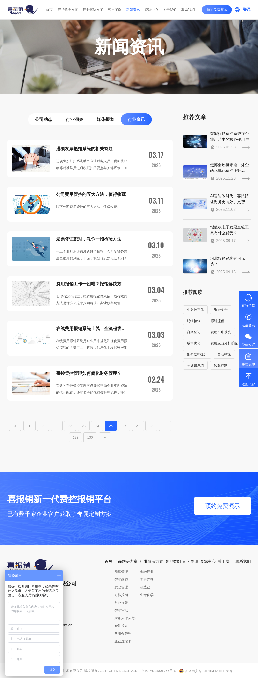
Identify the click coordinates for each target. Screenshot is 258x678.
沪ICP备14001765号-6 (159, 671)
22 (70, 426)
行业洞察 (74, 119)
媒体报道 (105, 119)
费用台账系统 (221, 332)
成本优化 (193, 343)
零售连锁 (147, 579)
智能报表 (121, 626)
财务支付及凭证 (126, 618)
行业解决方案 (93, 10)
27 (138, 426)
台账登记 (193, 332)
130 (90, 437)
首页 (49, 10)
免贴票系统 (195, 365)
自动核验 (224, 354)
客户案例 (114, 10)
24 (97, 426)
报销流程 (217, 321)
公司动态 (43, 119)
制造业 (145, 587)
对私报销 (121, 595)
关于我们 (170, 10)
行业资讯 (136, 119)
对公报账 (121, 602)
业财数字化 (195, 310)
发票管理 (121, 587)
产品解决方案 (68, 10)
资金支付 (221, 310)
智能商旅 (121, 579)
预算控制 (221, 365)
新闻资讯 (133, 10)
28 (152, 426)
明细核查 (193, 321)
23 (84, 426)
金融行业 (147, 572)
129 (75, 437)
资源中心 (151, 10)
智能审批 (121, 610)
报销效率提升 (197, 354)
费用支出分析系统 (224, 343)
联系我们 (188, 10)
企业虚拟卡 (122, 641)
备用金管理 (122, 633)
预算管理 (121, 572)
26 (124, 426)
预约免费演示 (217, 10)
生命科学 (147, 595)
